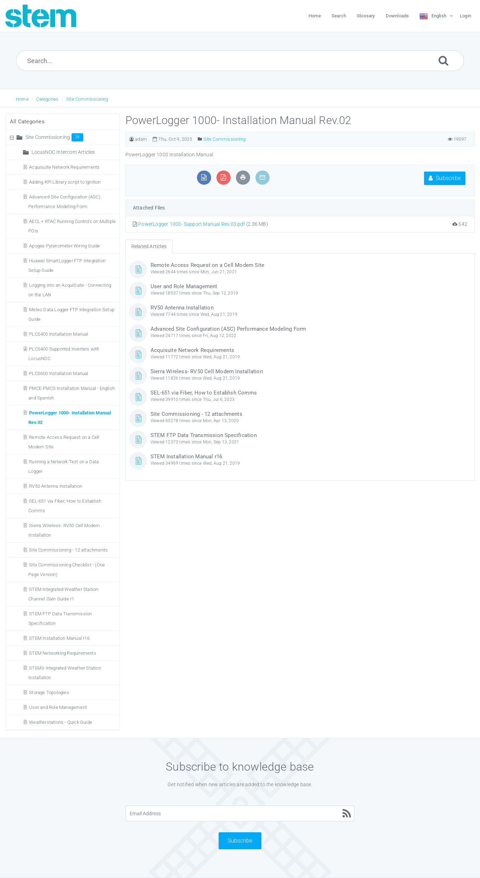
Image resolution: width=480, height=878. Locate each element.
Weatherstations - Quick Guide (60, 722)
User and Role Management (58, 707)
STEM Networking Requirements (62, 653)
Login (465, 15)
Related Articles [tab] (148, 246)
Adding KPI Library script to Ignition (65, 182)
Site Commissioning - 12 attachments (68, 550)
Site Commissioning (87, 99)
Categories (47, 99)
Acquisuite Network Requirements (64, 167)
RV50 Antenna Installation (55, 486)
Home (22, 99)
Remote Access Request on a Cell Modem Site (207, 265)
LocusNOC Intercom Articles (63, 152)
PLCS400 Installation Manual (58, 334)
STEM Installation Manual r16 (59, 638)
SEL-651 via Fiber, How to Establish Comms (204, 393)
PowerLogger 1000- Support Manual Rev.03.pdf (191, 224)
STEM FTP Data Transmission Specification (204, 435)
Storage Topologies (49, 692)
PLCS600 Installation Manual (58, 373)
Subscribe (445, 178)
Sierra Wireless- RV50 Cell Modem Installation (207, 371)
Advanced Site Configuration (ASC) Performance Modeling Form (228, 329)
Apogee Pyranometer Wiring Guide (64, 245)
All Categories (27, 121)
